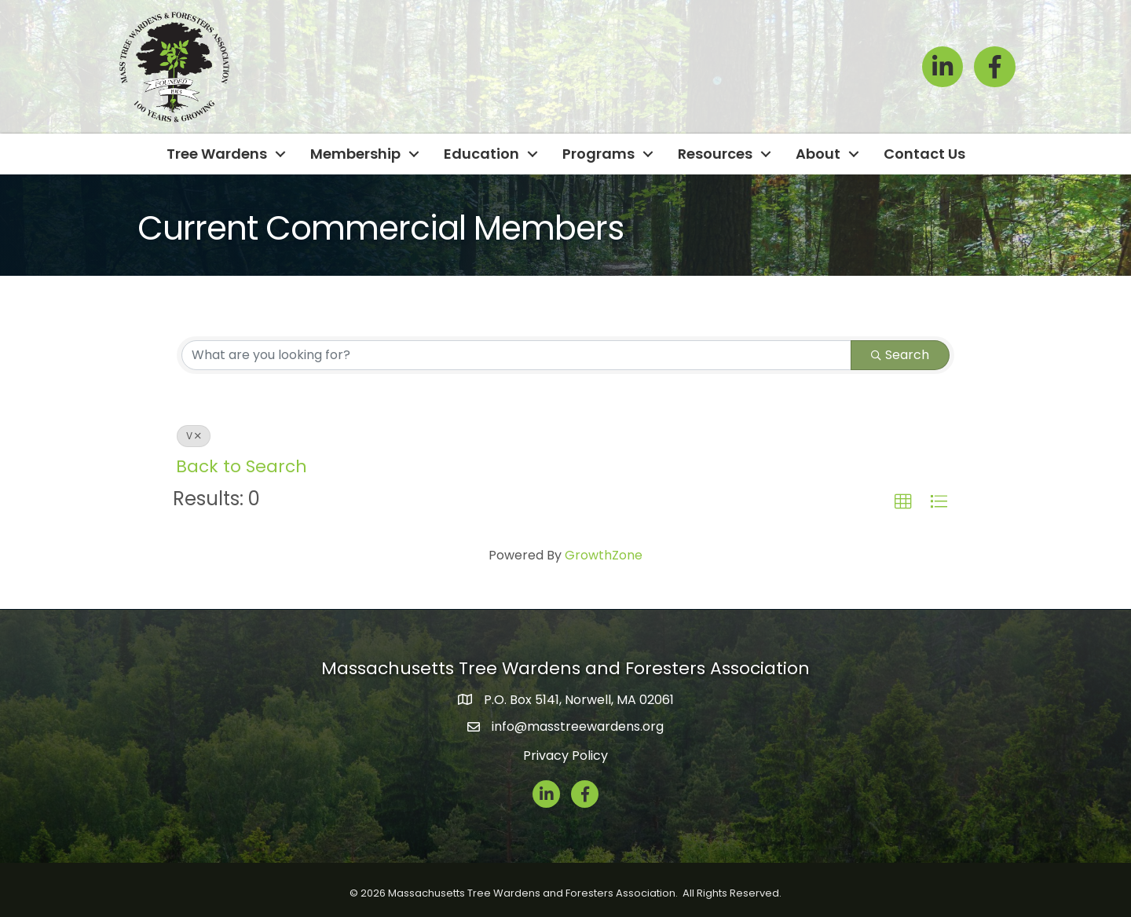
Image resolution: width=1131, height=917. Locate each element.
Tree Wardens (217, 153)
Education (481, 153)
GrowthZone (603, 555)
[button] (903, 502)
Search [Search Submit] (900, 355)
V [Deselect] (193, 435)
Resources (715, 153)
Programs (598, 153)
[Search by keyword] (516, 355)
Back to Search (241, 466)
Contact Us (924, 153)
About (818, 153)
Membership (355, 153)
